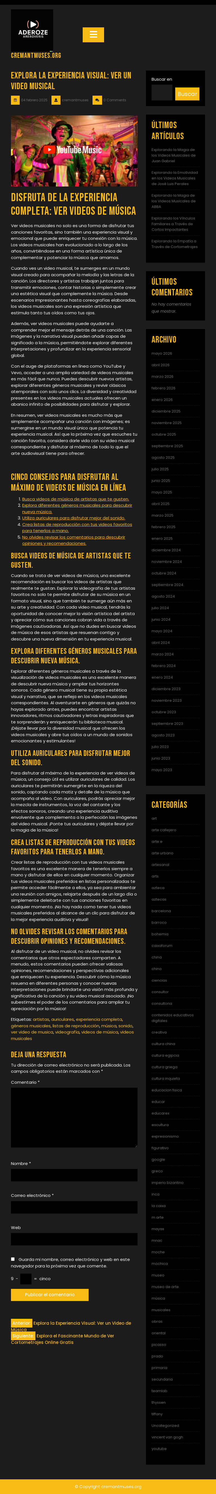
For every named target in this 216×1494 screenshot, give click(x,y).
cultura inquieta (166, 1078)
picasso (159, 1344)
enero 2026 (162, 399)
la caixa (159, 1205)
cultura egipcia (165, 1055)
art (154, 818)
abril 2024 (161, 642)
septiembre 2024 (167, 584)
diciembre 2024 (166, 550)
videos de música (99, 1032)
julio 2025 (160, 469)
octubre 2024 (164, 573)
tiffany (157, 1414)
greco (157, 1171)
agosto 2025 (163, 457)
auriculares (62, 1019)
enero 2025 (162, 538)
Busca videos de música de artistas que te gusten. (75, 499)
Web (16, 1227)
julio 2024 (160, 608)
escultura (160, 1124)
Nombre (21, 1163)
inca (155, 1194)
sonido (125, 1026)
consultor (160, 992)
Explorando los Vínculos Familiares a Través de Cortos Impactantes (173, 224)
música (108, 1026)
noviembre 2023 (167, 700)
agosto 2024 (163, 596)
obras (157, 1321)
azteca (158, 887)
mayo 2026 (162, 353)
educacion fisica (167, 1090)
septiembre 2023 (167, 723)
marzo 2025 (163, 515)
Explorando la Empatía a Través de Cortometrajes (175, 243)
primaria (159, 1367)
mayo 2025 (162, 492)
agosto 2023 (163, 735)
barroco (159, 922)
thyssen (159, 1402)
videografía (67, 1032)
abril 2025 (161, 503)
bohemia (160, 934)
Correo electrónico (32, 1195)
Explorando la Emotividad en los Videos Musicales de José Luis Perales (175, 178)
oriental (159, 1333)
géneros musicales (31, 1026)
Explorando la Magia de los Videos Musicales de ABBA (174, 201)
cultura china (163, 1044)
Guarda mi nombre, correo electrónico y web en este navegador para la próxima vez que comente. (70, 1262)
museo (158, 1275)
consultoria (162, 1003)
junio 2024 (161, 619)
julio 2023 (160, 746)
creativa (159, 1032)
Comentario (25, 1082)
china (157, 957)
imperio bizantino (168, 1182)
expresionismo (165, 1136)
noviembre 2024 (167, 561)
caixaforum (162, 945)
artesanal (160, 864)
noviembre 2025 (167, 422)
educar (158, 1101)
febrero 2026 (164, 388)
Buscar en (162, 79)
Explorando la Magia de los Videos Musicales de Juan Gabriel (174, 155)
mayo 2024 (162, 631)
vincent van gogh (167, 1437)
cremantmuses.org (36, 55)
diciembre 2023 (166, 689)
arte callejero (164, 830)
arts (155, 876)
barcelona (161, 911)
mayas (158, 1229)
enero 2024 (162, 677)
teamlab (159, 1391)
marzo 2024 (163, 654)
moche (158, 1252)
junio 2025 (161, 480)
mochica (160, 1263)
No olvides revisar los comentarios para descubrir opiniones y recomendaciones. (73, 540)
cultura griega (164, 1067)
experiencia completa (99, 1019)
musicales (161, 1310)
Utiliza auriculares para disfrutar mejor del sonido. (73, 518)
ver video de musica (32, 1032)
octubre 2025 (164, 434)
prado (157, 1356)
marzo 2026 (163, 376)
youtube (159, 1448)
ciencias (159, 980)
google (158, 1159)
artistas (41, 1019)
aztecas (159, 899)
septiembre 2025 (167, 446)
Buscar (187, 94)
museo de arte (165, 1286)
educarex (160, 1113)
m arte (158, 1217)
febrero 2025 (164, 527)
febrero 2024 (164, 665)
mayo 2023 (162, 770)
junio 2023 (161, 758)
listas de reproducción (76, 1026)
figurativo (160, 1148)
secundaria (162, 1379)
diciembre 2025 (166, 411)
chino (157, 968)
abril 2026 (161, 365)
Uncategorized (165, 1425)
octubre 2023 (164, 712)
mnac (157, 1240)
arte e (157, 841)
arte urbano (163, 853)
